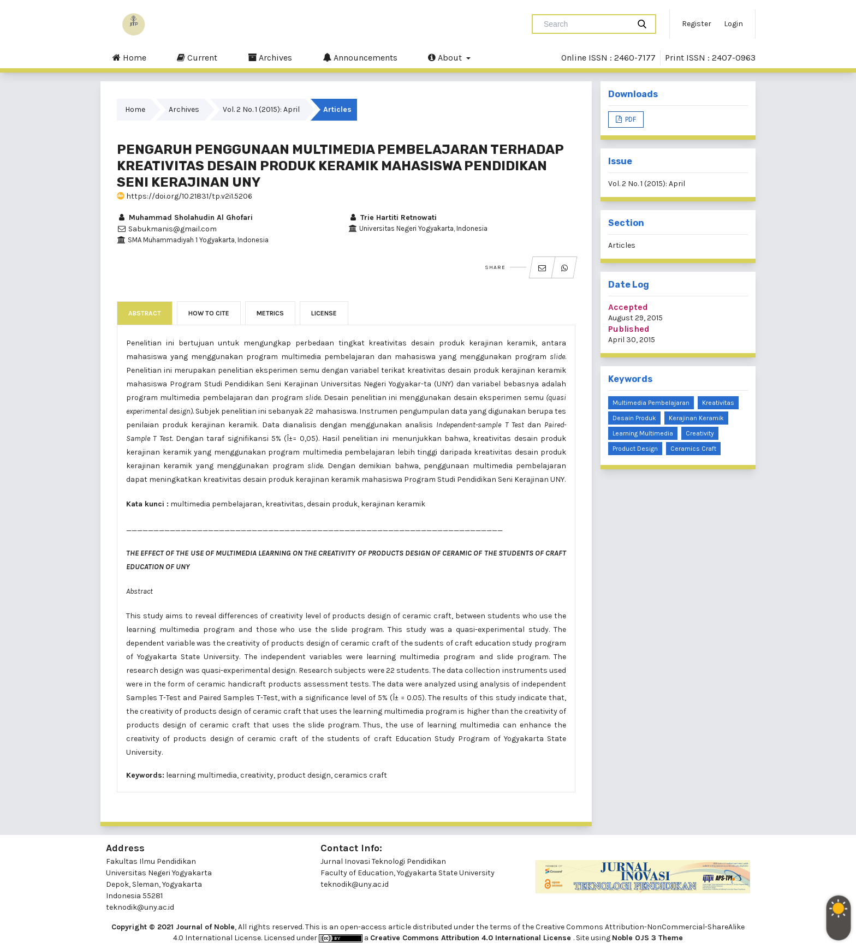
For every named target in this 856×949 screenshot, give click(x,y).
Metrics (270, 313)
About (446, 57)
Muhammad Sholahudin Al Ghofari (185, 217)
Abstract (144, 313)
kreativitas (718, 403)
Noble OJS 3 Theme (647, 937)
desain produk (634, 418)
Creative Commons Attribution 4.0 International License (471, 937)
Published (629, 329)
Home (129, 57)
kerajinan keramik (696, 418)
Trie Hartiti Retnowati (392, 217)
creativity (700, 433)
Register (696, 23)
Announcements (360, 57)
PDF (629, 119)
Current (197, 57)
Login (733, 23)
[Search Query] (585, 24)
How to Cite (208, 313)
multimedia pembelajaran (651, 403)
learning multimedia (643, 433)
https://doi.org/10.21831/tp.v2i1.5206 (184, 196)
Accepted (628, 307)
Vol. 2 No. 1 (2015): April (261, 109)
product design (635, 448)
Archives (270, 57)
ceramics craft (693, 448)
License (324, 313)
